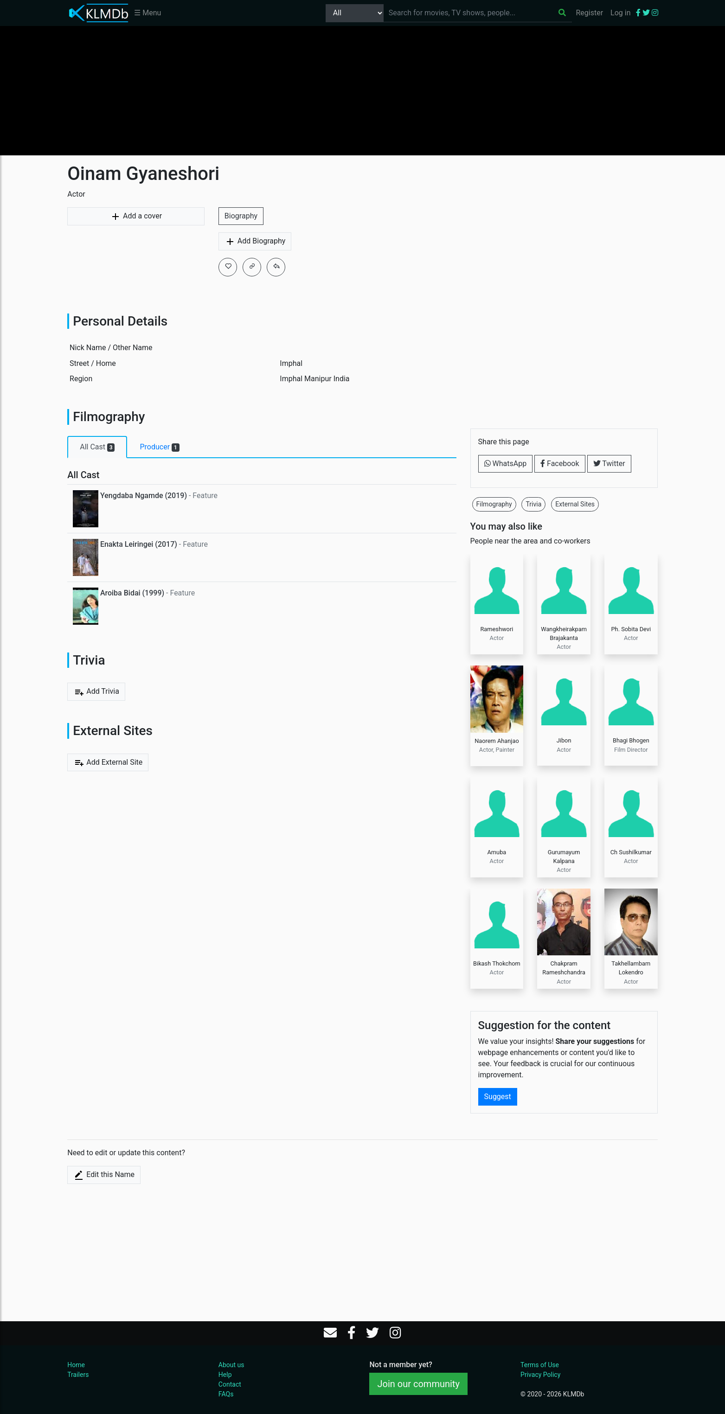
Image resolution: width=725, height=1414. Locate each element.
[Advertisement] (362, 90)
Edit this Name (104, 1175)
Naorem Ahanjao (497, 740)
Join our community (418, 1383)
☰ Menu (147, 12)
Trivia (533, 504)
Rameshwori (496, 629)
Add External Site (107, 762)
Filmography (494, 504)
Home (76, 1365)
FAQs (226, 1394)
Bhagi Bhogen (631, 740)
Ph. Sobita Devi (631, 629)
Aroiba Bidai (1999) (132, 593)
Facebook (559, 463)
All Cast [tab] (97, 447)
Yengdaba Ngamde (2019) (143, 495)
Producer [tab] (159, 447)
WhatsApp (505, 463)
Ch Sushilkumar (631, 852)
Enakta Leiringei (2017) (138, 544)
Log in (620, 12)
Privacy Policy (540, 1374)
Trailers (78, 1374)
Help (225, 1374)
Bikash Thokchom (496, 963)
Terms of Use (539, 1365)
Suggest (497, 1096)
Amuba (497, 852)
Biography (241, 215)
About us (231, 1365)
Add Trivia (96, 691)
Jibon (564, 740)
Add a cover (136, 216)
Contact (229, 1384)
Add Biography (255, 241)
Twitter (609, 463)
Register (589, 12)
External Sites (575, 504)
